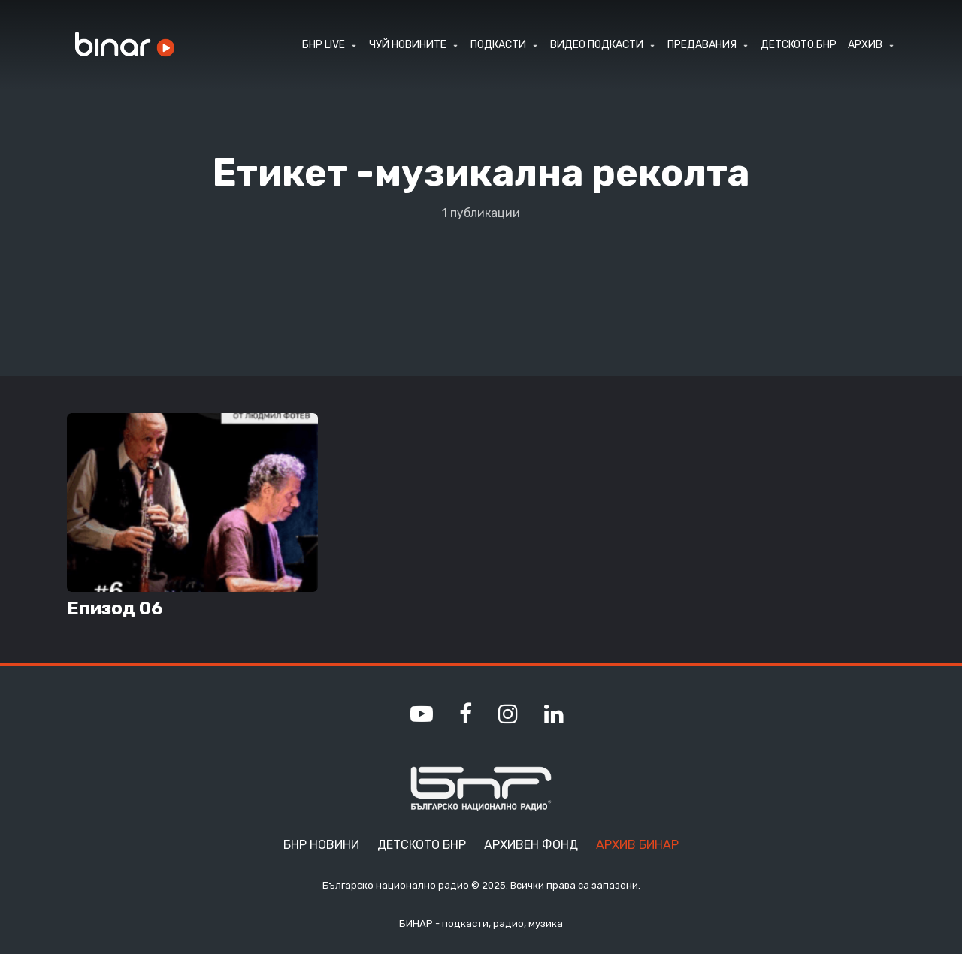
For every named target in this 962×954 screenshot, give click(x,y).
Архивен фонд (531, 845)
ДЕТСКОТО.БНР (798, 44)
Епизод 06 (115, 608)
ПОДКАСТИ (498, 44)
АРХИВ (865, 44)
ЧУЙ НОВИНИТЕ (407, 44)
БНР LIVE (323, 44)
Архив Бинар (637, 845)
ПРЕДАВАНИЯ (702, 44)
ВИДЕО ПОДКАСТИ (596, 44)
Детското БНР (421, 845)
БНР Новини (321, 845)
